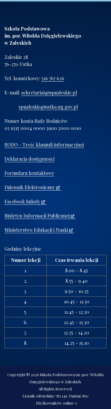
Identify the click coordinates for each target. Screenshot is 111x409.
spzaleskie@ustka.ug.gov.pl (48, 107)
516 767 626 (52, 78)
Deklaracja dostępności (29, 159)
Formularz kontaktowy (29, 173)
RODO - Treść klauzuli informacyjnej (44, 144)
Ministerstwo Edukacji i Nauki (38, 230)
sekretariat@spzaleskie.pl (49, 92)
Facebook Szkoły (24, 201)
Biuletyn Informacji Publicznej (39, 215)
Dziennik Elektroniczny (32, 187)
